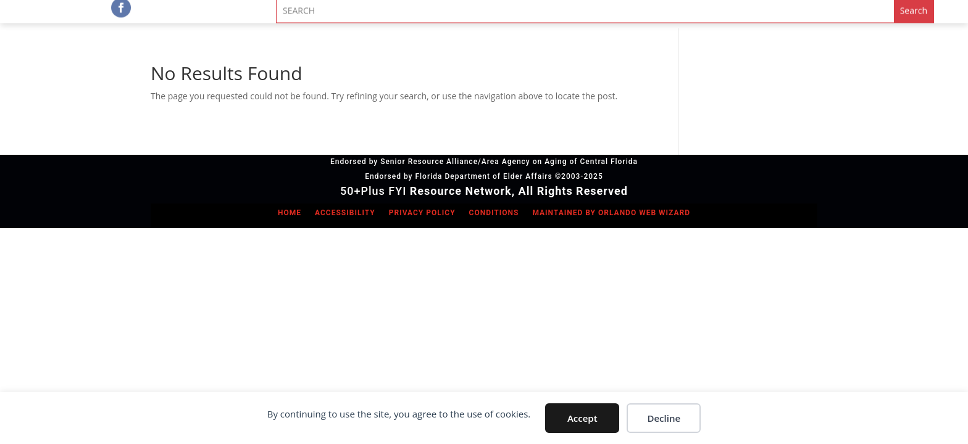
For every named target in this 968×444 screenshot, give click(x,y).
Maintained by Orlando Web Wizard (611, 212)
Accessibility (345, 212)
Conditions (494, 212)
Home (289, 212)
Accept (582, 418)
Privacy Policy (422, 212)
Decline (663, 418)
